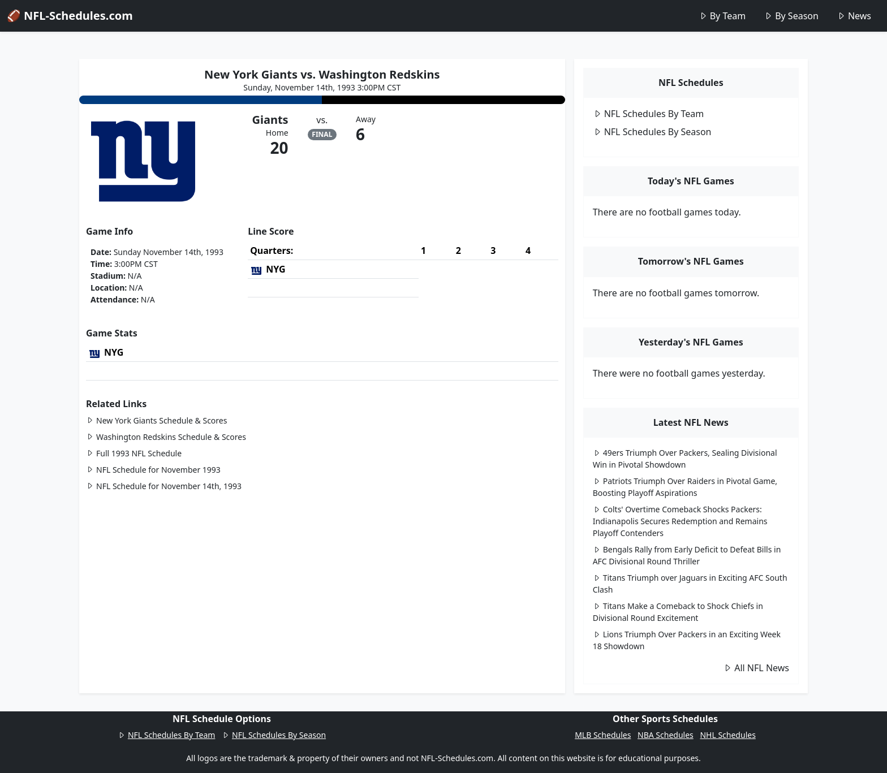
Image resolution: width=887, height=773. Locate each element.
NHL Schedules (727, 734)
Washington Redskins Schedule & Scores (166, 436)
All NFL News (756, 668)
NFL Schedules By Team (648, 113)
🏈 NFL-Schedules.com (70, 15)
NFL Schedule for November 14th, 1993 (164, 486)
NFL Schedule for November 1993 (153, 469)
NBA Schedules (666, 734)
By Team (722, 16)
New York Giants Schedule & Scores (156, 420)
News (854, 16)
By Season (791, 16)
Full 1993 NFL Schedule (134, 453)
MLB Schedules (603, 734)
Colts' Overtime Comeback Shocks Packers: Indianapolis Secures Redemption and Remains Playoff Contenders (680, 521)
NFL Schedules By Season (652, 132)
